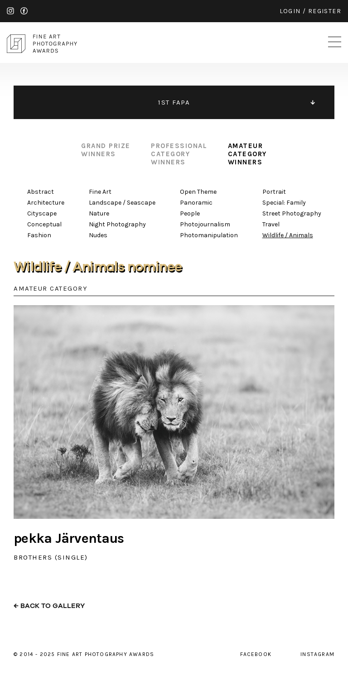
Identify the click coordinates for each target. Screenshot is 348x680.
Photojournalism (205, 224)
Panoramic (196, 202)
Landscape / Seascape (122, 202)
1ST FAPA (174, 102)
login (290, 11)
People (190, 213)
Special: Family (284, 202)
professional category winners (179, 154)
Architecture (45, 202)
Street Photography (291, 213)
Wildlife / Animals (287, 235)
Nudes (98, 235)
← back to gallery (49, 606)
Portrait (274, 192)
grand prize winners (105, 150)
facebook (24, 10)
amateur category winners (247, 154)
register (324, 11)
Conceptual (44, 224)
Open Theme (198, 192)
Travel (271, 224)
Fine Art (100, 192)
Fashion (39, 235)
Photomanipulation (209, 235)
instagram (10, 10)
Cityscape (42, 213)
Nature (99, 213)
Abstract (40, 192)
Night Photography (117, 224)
